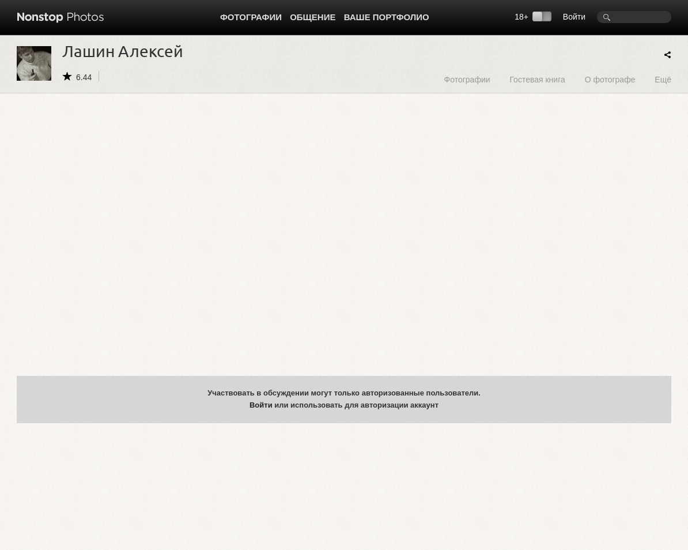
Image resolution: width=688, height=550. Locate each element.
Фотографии (251, 17)
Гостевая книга (537, 79)
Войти (574, 16)
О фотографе (610, 79)
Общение (312, 17)
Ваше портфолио (386, 17)
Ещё (663, 79)
